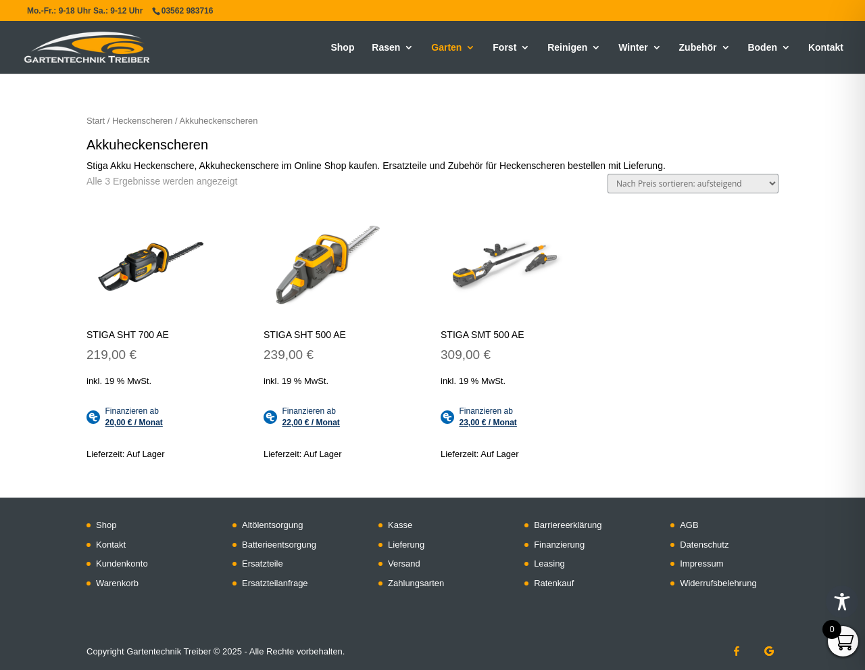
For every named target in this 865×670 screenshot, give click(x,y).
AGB (689, 525)
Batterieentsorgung (279, 545)
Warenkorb (117, 583)
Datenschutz (704, 545)
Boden (762, 48)
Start (95, 121)
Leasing (549, 563)
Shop (342, 48)
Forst (504, 48)
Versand (404, 563)
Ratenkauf (554, 583)
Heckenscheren (142, 121)
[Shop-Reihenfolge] (693, 183)
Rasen (386, 48)
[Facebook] (736, 651)
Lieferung (406, 545)
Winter (632, 48)
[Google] (769, 651)
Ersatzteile (262, 563)
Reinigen (567, 48)
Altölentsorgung (272, 525)
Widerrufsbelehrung (718, 583)
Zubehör (698, 48)
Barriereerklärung (567, 525)
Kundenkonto (122, 563)
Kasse (400, 525)
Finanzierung (559, 545)
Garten (446, 48)
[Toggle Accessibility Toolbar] (842, 601)
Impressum (701, 563)
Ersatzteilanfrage (275, 583)
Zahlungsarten (416, 583)
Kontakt (825, 48)
